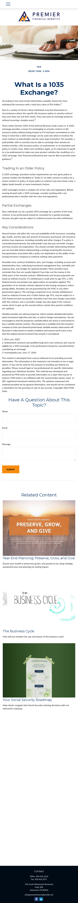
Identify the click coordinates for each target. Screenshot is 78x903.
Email (4, 427)
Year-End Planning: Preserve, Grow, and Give (39, 558)
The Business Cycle (18, 631)
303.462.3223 (42, 876)
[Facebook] (36, 899)
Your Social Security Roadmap (27, 700)
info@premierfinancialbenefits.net (39, 894)
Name (5, 411)
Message (6, 444)
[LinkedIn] (41, 899)
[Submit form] (10, 469)
